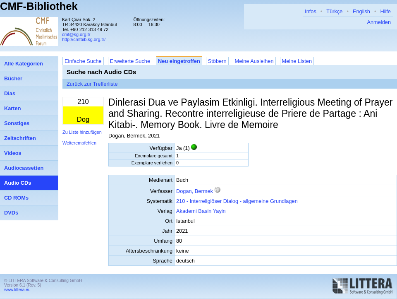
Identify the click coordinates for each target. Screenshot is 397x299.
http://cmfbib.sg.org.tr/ (83, 39)
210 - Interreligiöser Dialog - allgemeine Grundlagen (237, 201)
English (361, 11)
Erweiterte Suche (130, 61)
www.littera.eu (17, 289)
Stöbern (217, 61)
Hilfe (385, 11)
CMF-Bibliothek (39, 6)
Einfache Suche (83, 61)
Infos (310, 11)
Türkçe (334, 11)
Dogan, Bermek (194, 191)
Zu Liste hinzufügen (82, 132)
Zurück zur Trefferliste (92, 84)
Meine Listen (297, 61)
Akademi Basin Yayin (201, 211)
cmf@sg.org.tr (76, 34)
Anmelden (379, 22)
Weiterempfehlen (79, 142)
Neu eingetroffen (179, 61)
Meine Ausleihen (254, 61)
